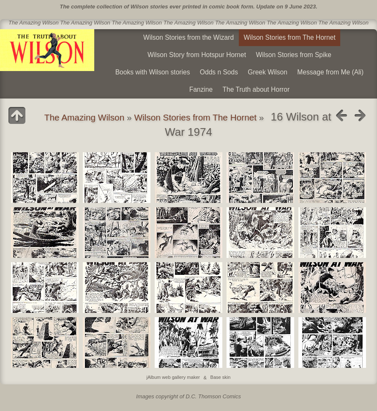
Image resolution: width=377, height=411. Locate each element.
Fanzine (201, 89)
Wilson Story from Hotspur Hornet (197, 54)
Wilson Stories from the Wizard (188, 37)
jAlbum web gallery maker (173, 377)
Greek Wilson (267, 72)
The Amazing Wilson (84, 117)
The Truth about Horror (256, 89)
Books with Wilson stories (152, 72)
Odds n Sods (219, 72)
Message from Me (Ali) (330, 72)
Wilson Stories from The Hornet (290, 37)
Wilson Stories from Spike (293, 54)
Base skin (220, 377)
